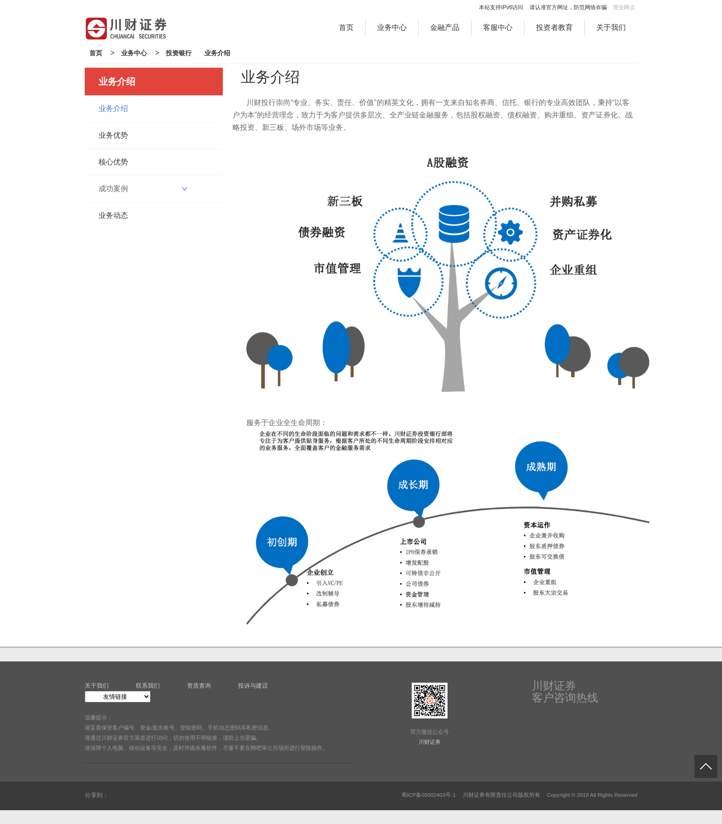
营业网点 (624, 7)
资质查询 (199, 685)
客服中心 (497, 27)
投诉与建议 (253, 685)
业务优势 (113, 135)
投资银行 (179, 53)
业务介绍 (217, 53)
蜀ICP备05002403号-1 (429, 795)
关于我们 (611, 27)
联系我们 (148, 685)
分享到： (97, 795)
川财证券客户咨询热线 (565, 692)
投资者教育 (554, 27)
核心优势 (113, 162)
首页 (346, 27)
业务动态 (113, 215)
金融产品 (445, 27)
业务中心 (392, 27)
